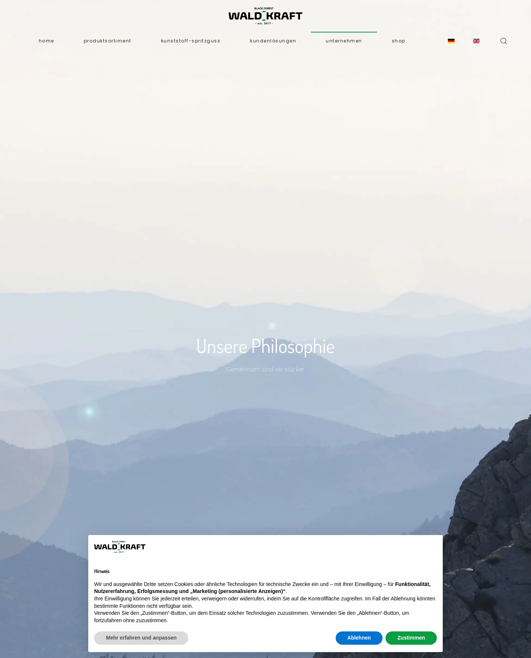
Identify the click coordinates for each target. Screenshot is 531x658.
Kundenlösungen (273, 41)
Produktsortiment (107, 41)
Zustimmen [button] (411, 638)
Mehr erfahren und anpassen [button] (141, 638)
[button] (503, 41)
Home (46, 41)
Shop (398, 41)
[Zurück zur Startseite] (265, 15)
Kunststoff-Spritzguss (191, 41)
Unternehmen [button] (344, 41)
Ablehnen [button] (359, 638)
